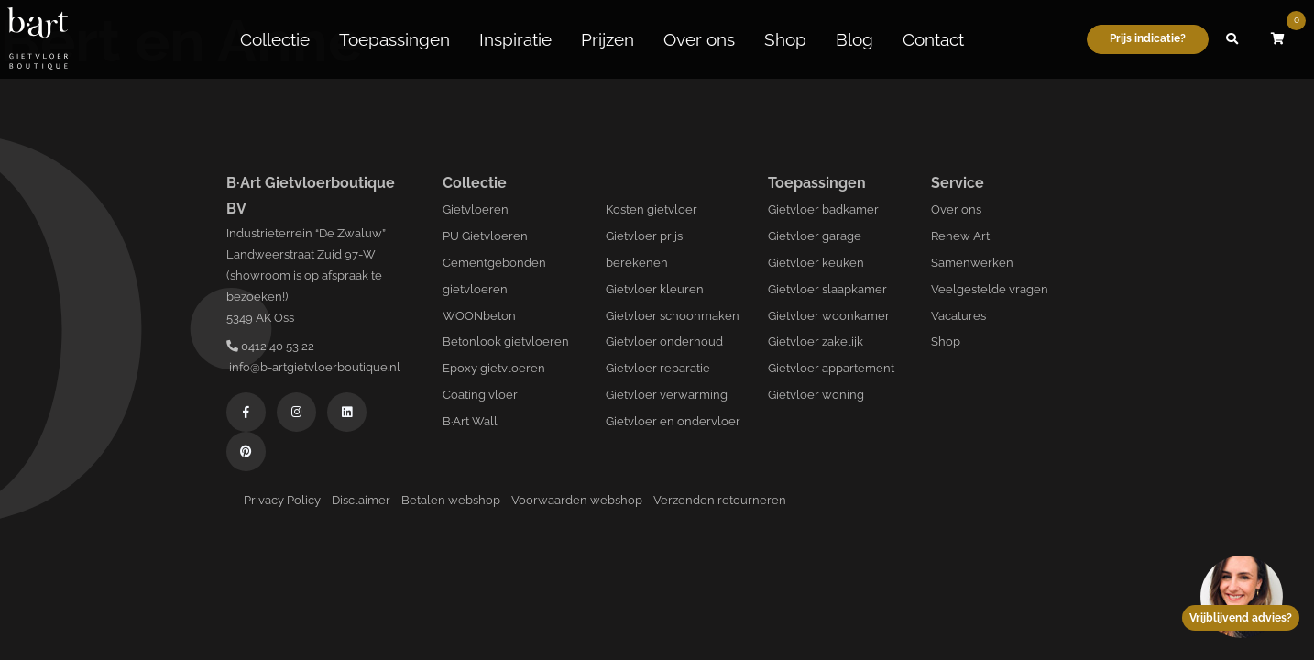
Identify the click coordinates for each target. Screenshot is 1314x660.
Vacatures (958, 316)
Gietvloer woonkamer (829, 316)
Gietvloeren (476, 209)
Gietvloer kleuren (655, 289)
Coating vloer (480, 395)
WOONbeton (479, 316)
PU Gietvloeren (485, 236)
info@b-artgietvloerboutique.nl (313, 367)
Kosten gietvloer (651, 209)
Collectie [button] (275, 39)
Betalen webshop (450, 500)
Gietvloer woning (816, 395)
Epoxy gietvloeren (494, 368)
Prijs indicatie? (1148, 38)
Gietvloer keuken (816, 263)
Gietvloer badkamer (823, 209)
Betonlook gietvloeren (506, 341)
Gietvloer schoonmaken (672, 316)
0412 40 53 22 (270, 346)
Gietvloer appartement (831, 368)
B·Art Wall (470, 421)
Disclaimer (361, 500)
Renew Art (960, 236)
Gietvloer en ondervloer (673, 421)
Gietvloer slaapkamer (827, 289)
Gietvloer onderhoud (664, 341)
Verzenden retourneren (719, 500)
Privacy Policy (282, 500)
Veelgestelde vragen (989, 289)
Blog (854, 39)
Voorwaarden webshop (576, 500)
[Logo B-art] (37, 39)
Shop (785, 39)
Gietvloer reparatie (658, 368)
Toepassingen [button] (394, 39)
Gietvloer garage (814, 236)
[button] (1231, 39)
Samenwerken (972, 263)
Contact (933, 39)
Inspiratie (515, 39)
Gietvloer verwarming (667, 395)
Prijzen (607, 39)
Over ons (699, 39)
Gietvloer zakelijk (815, 341)
